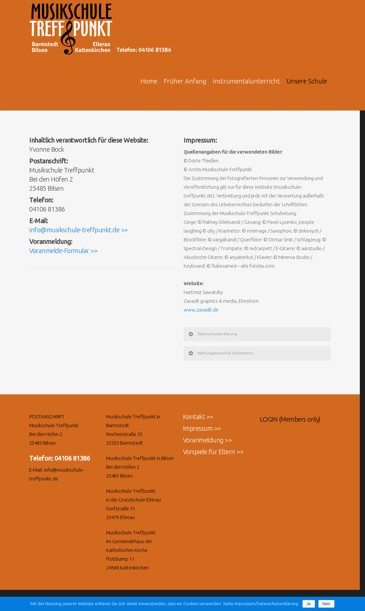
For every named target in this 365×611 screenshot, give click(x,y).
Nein (326, 604)
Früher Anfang (185, 81)
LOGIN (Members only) (290, 419)
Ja (309, 604)
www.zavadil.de (201, 309)
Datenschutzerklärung (212, 334)
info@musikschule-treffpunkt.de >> (78, 230)
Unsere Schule (306, 81)
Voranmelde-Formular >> (63, 250)
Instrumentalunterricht (246, 81)
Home (148, 81)
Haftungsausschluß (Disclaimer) (220, 353)
